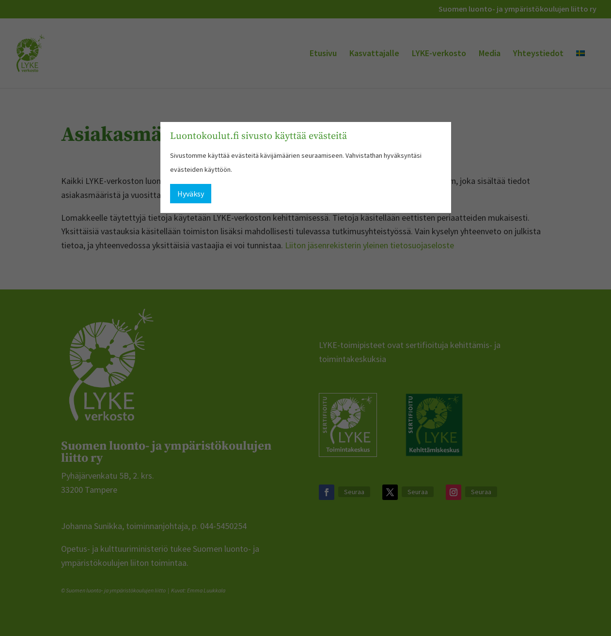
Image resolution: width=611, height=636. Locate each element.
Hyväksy (190, 193)
